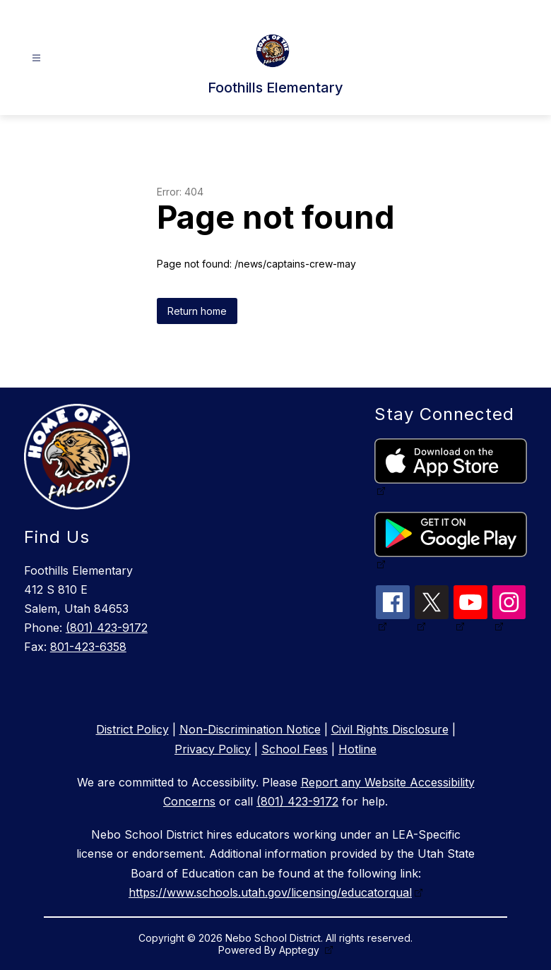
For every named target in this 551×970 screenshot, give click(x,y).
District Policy (132, 729)
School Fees (294, 749)
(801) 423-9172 (107, 628)
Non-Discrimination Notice (250, 729)
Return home (197, 311)
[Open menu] (36, 58)
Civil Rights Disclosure (390, 729)
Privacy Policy (212, 749)
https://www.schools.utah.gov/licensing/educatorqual (270, 892)
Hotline (357, 749)
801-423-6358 (88, 647)
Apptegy (300, 950)
